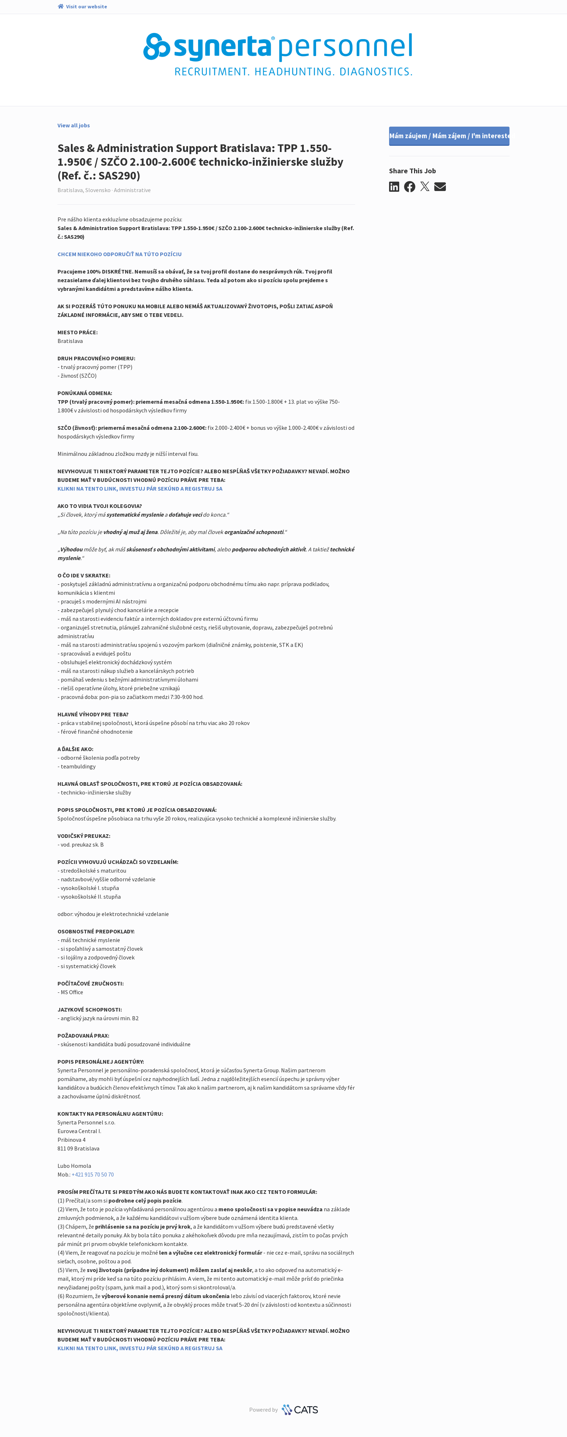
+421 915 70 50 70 (93, 1174)
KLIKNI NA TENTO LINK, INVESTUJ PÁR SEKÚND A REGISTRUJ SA (139, 488)
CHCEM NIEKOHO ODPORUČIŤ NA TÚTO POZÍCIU (119, 254)
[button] (396, 187)
